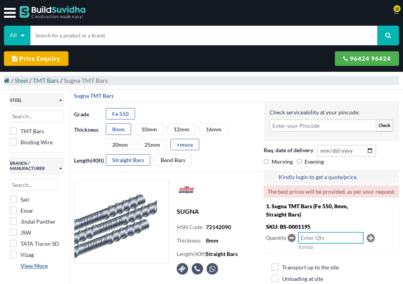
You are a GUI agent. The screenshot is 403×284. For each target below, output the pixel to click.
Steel (21, 80)
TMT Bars (46, 80)
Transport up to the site (305, 267)
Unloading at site (297, 278)
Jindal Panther (33, 221)
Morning (282, 161)
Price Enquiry (36, 58)
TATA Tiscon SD (34, 243)
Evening (314, 161)
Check (384, 125)
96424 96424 (367, 58)
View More (34, 265)
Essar (21, 210)
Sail (19, 199)
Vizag (22, 254)
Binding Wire (31, 142)
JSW (20, 232)
